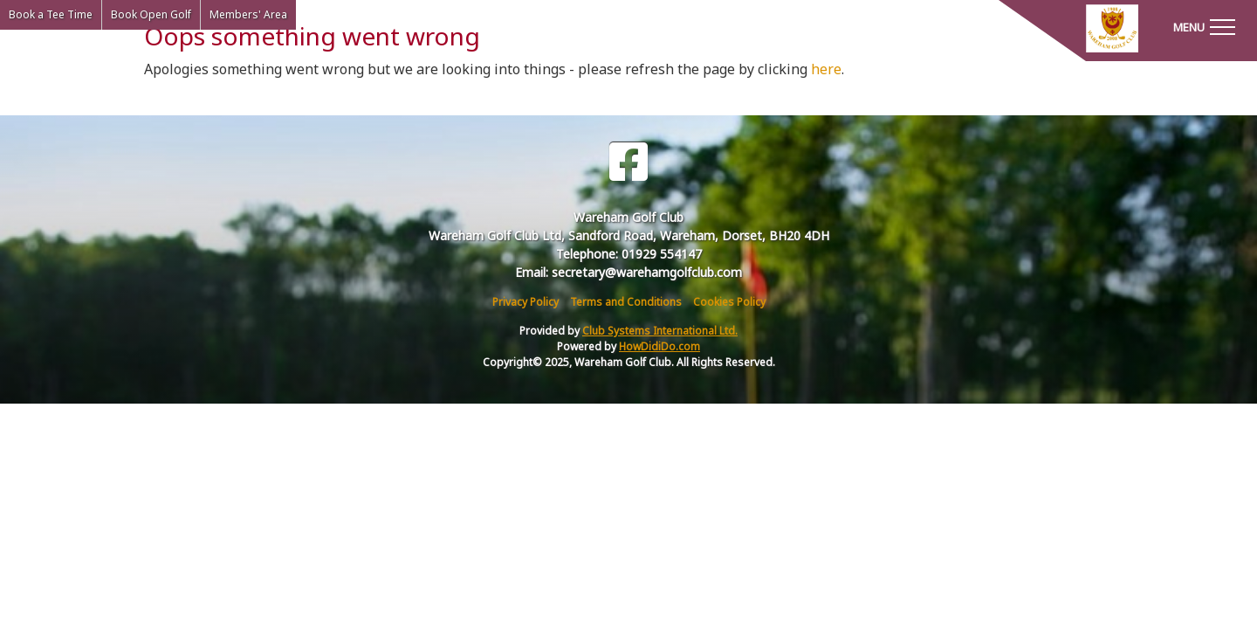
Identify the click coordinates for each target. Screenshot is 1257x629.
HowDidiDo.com (659, 346)
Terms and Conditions (626, 301)
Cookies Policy (729, 301)
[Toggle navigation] (1204, 26)
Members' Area (248, 14)
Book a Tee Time (51, 14)
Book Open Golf (151, 14)
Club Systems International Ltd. (660, 330)
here (826, 69)
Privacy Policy (525, 301)
